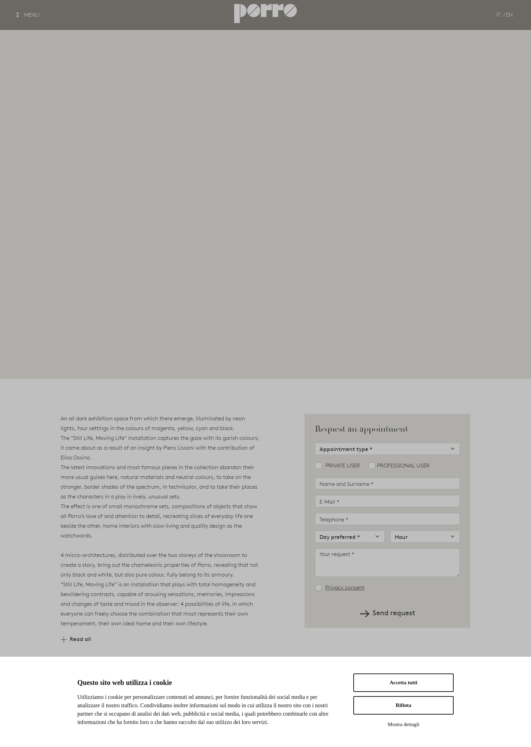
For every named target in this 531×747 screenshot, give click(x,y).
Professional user (403, 465)
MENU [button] (28, 15)
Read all (76, 639)
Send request (387, 612)
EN (509, 15)
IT (498, 15)
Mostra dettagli (403, 724)
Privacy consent (344, 587)
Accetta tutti (403, 682)
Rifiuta (403, 705)
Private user (342, 465)
